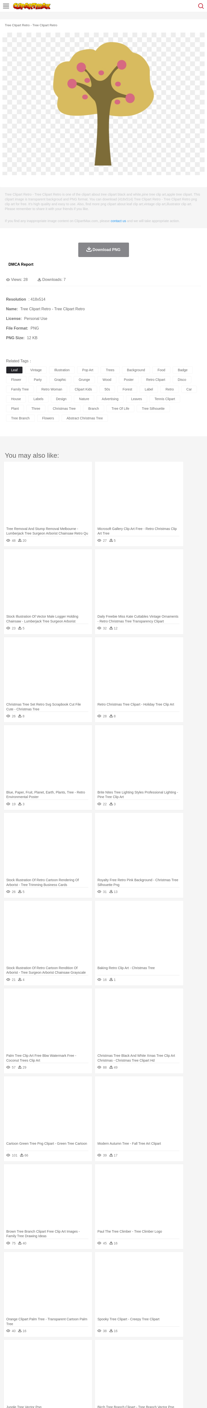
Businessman (84, 1362)
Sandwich (108, 1377)
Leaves (49, 1348)
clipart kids (83, 389)
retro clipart (155, 380)
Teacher (39, 1370)
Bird (40, 1355)
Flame (104, 1348)
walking (130, 1362)
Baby (34, 1362)
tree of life (120, 408)
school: (11, 1370)
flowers (48, 418)
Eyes (118, 1362)
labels (38, 399)
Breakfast (24, 1377)
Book (51, 1370)
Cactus (61, 1348)
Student (25, 1370)
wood (106, 380)
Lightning (142, 1348)
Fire (93, 1348)
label (149, 389)
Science (178, 1370)
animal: (11, 1355)
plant (15, 408)
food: (9, 1377)
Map (137, 1370)
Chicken (73, 1355)
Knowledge (150, 1370)
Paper (191, 1370)
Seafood (123, 1377)
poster (129, 380)
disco (182, 380)
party (38, 380)
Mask (23, 1362)
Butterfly (51, 1355)
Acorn (24, 1348)
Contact (57, 1398)
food (161, 370)
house (16, 399)
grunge (84, 380)
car (189, 389)
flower (16, 380)
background (136, 370)
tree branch (20, 418)
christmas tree (64, 408)
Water (194, 1348)
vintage (36, 370)
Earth (84, 1348)
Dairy (36, 1377)
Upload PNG (90, 1398)
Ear (110, 1362)
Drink (60, 1377)
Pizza (176, 1377)
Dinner (166, 1377)
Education (106, 1370)
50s (107, 389)
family (55, 1362)
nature (84, 399)
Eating (188, 1377)
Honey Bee (160, 1355)
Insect (175, 1355)
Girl (161, 1362)
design (61, 399)
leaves (136, 399)
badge (182, 370)
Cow (85, 1355)
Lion (185, 1355)
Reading (80, 1370)
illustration (62, 370)
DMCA (72, 1398)
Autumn (36, 1348)
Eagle (113, 1355)
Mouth (191, 1362)
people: (11, 1362)
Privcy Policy (39, 1398)
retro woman (51, 389)
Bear (31, 1355)
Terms (22, 1398)
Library (165, 1370)
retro (169, 389)
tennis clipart (165, 399)
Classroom (64, 1370)
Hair (152, 1362)
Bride (44, 1362)
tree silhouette (153, 408)
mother (67, 1362)
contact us (118, 221)
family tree (20, 389)
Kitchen (153, 1377)
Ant (23, 1355)
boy (169, 1362)
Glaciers (116, 1348)
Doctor (100, 1362)
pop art (87, 370)
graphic (60, 380)
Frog (147, 1355)
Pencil (93, 1370)
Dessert (48, 1377)
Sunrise (167, 1348)
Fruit (86, 1377)
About (9, 1398)
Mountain (181, 1348)
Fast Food (73, 1377)
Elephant (126, 1355)
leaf (14, 370)
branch (93, 408)
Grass (129, 1348)
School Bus (123, 1370)
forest (127, 389)
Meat (95, 1377)
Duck (103, 1355)
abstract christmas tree (85, 418)
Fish (138, 1355)
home (143, 1362)
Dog (93, 1355)
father (179, 1362)
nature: (11, 1348)
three (35, 408)
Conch (73, 1348)
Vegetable (138, 1377)
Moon (155, 1348)
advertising (110, 399)
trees (110, 370)
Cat (62, 1355)
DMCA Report (20, 264)
